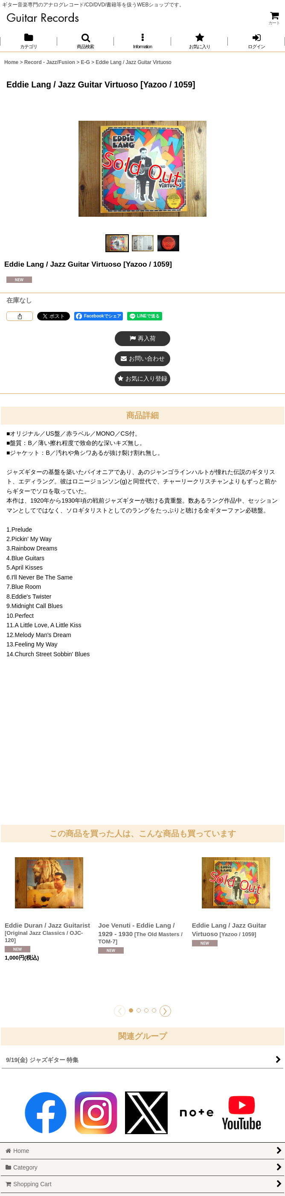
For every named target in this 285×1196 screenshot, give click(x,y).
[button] (85, 41)
